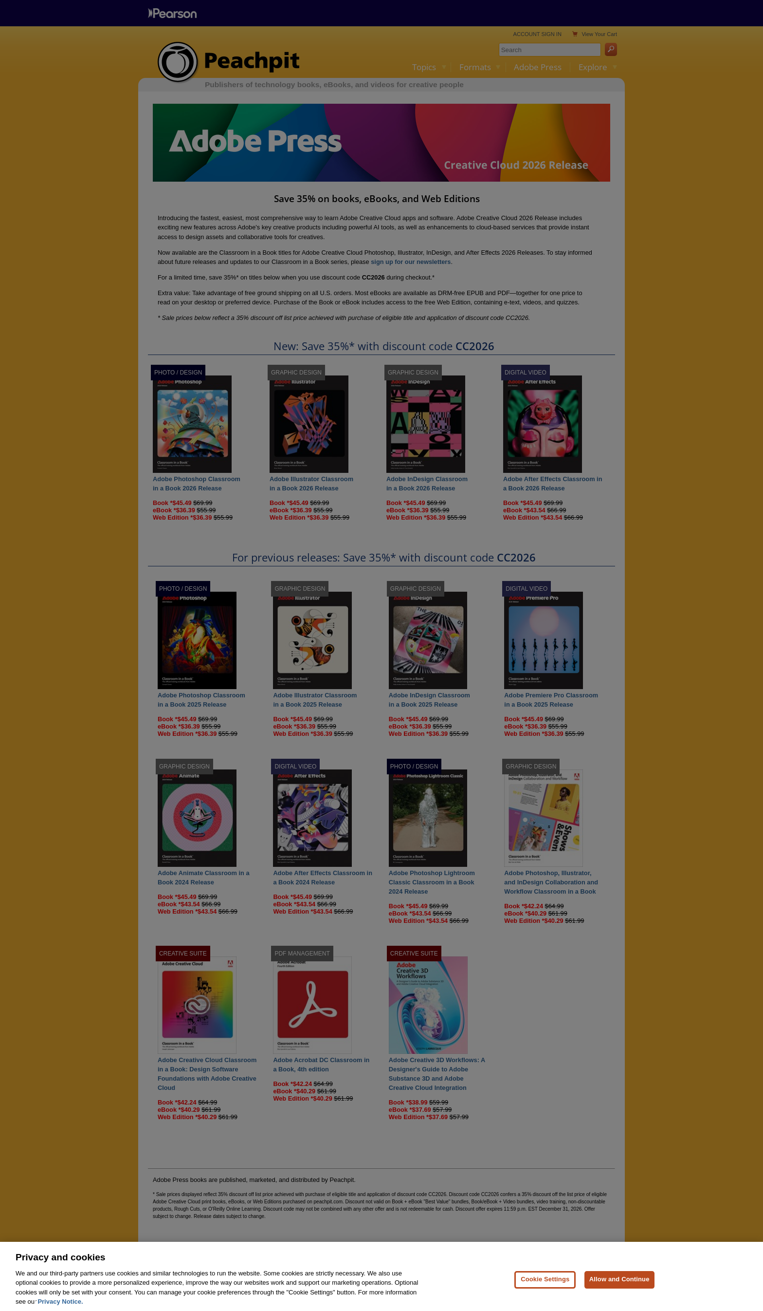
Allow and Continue (619, 1295)
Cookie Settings (545, 1295)
